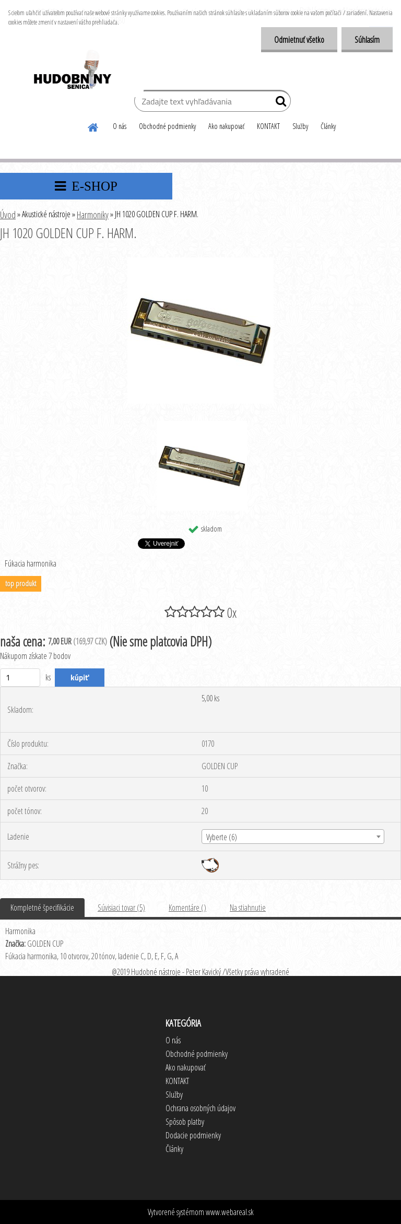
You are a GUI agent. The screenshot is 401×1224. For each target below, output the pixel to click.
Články (328, 126)
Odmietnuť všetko (299, 39)
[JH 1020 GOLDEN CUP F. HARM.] (200, 261)
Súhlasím (367, 39)
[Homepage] (93, 126)
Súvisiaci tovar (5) (121, 907)
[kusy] (20, 677)
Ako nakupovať (226, 126)
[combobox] (293, 836)
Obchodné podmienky (167, 126)
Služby (300, 126)
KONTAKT (268, 126)
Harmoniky (93, 214)
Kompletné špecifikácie (42, 907)
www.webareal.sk (230, 1212)
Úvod (8, 214)
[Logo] (72, 71)
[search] (278, 103)
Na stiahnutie (248, 907)
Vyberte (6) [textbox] (221, 837)
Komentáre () (187, 907)
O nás (119, 126)
